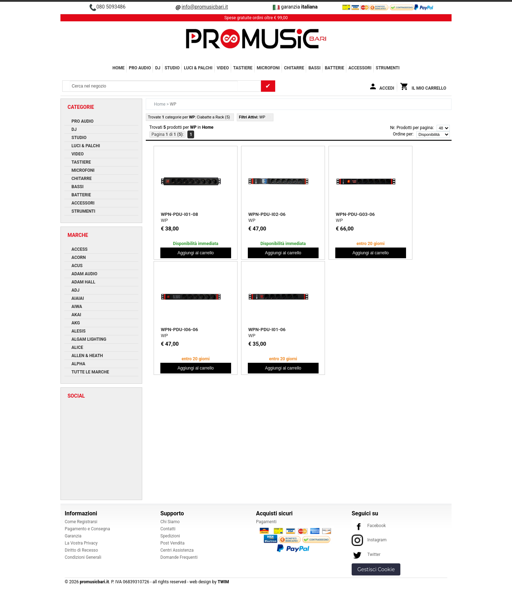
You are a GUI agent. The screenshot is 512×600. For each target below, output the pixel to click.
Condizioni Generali (83, 557)
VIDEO (223, 67)
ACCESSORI (360, 67)
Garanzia (73, 535)
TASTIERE (242, 67)
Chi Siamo (170, 521)
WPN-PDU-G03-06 (355, 214)
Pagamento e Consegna (87, 528)
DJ (157, 67)
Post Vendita (172, 543)
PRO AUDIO (140, 67)
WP (164, 220)
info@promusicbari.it (205, 7)
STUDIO (172, 67)
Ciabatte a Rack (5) (213, 117)
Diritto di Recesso (81, 550)
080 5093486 (111, 7)
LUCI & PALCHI (198, 67)
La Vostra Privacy (81, 543)
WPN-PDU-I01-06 (267, 329)
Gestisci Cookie (376, 569)
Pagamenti (266, 521)
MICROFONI (268, 67)
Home (118, 67)
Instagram (369, 539)
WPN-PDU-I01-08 (179, 214)
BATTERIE (334, 67)
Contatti (168, 528)
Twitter (366, 554)
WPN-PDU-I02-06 (267, 214)
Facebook (369, 525)
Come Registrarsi (81, 521)
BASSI (314, 67)
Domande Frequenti (179, 557)
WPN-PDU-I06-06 (179, 329)
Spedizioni (170, 535)
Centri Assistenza (176, 550)
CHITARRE (294, 67)
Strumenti (388, 67)
